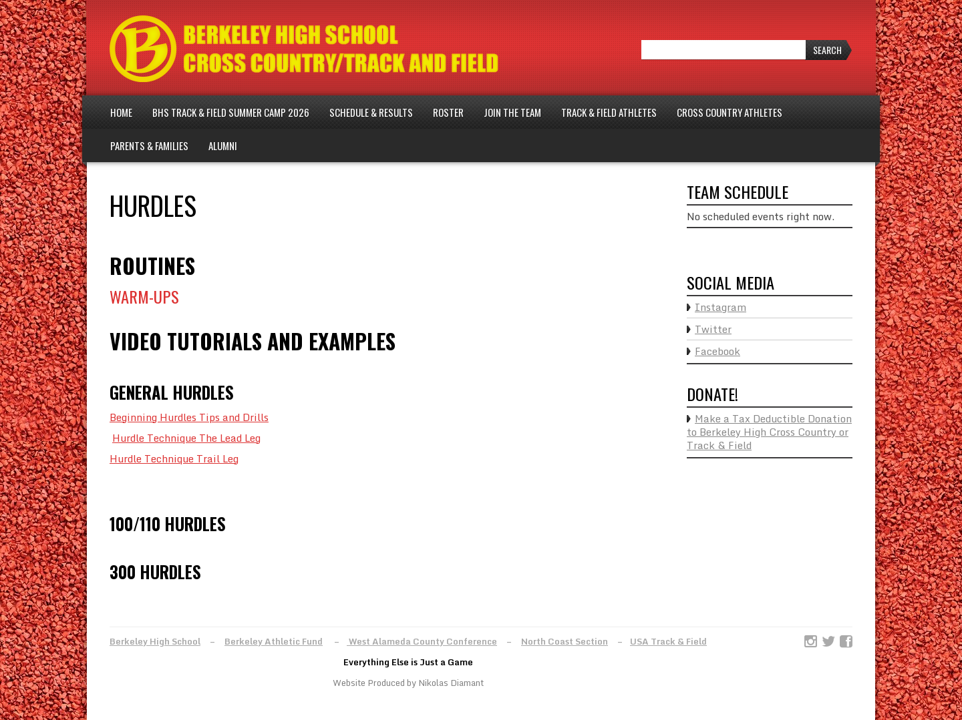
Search (827, 50)
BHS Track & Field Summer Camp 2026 (230, 112)
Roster (448, 112)
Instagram (720, 307)
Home (121, 112)
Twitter (713, 329)
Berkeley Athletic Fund (273, 641)
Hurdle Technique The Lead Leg (186, 438)
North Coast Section (564, 641)
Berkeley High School (155, 641)
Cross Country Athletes (729, 112)
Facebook (717, 351)
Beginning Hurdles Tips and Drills (189, 417)
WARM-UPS (144, 296)
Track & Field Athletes (609, 112)
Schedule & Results (371, 112)
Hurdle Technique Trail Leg (174, 458)
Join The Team (512, 112)
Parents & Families (149, 145)
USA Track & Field (668, 641)
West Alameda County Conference (422, 641)
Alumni (222, 145)
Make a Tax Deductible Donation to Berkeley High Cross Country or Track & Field (769, 431)
